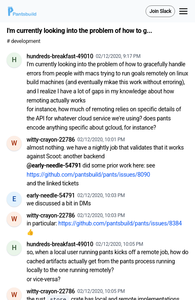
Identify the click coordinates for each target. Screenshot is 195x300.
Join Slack (160, 11)
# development (23, 41)
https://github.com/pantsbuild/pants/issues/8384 (120, 223)
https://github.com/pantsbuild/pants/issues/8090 (88, 174)
